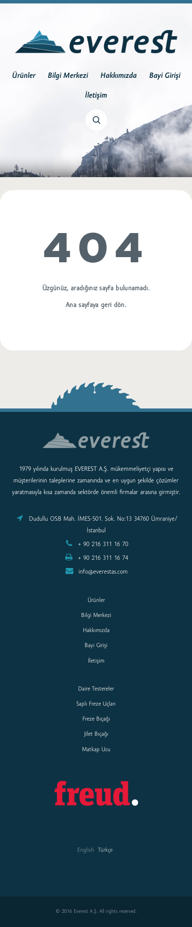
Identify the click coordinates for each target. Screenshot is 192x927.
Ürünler (23, 76)
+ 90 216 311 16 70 (103, 544)
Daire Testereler (96, 689)
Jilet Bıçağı (96, 734)
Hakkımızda (119, 76)
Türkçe (105, 850)
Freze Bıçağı (96, 719)
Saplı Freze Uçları (96, 704)
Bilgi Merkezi (68, 76)
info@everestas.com (103, 572)
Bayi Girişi (164, 76)
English (85, 850)
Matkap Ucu (96, 749)
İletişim (96, 96)
